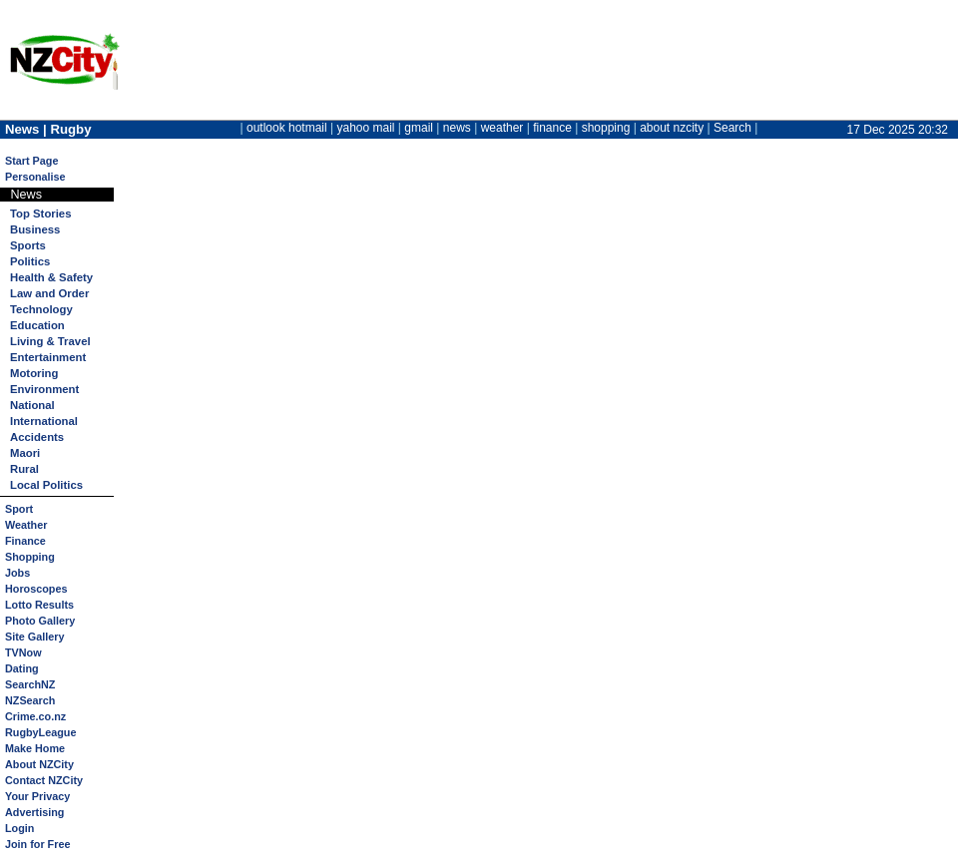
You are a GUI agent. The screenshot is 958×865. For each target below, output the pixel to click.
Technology (41, 309)
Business (35, 229)
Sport (19, 509)
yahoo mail (366, 128)
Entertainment (48, 357)
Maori (25, 453)
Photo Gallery (40, 621)
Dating (22, 668)
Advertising (34, 812)
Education (37, 325)
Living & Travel (50, 341)
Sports (28, 245)
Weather (26, 525)
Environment (44, 389)
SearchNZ (30, 684)
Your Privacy (37, 796)
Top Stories (40, 213)
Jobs (17, 573)
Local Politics (46, 485)
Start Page (31, 161)
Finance (25, 541)
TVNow (23, 652)
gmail (418, 128)
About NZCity (39, 764)
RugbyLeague (40, 732)
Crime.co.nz (35, 716)
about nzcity (672, 128)
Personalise (35, 177)
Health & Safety (51, 277)
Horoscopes (36, 589)
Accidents (37, 437)
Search (732, 128)
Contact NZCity (44, 780)
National (32, 405)
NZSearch (30, 700)
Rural (24, 469)
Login (19, 828)
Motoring (34, 373)
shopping (606, 128)
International (44, 421)
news (457, 128)
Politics (30, 261)
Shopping (30, 557)
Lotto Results (39, 605)
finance (552, 128)
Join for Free (37, 844)
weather (502, 128)
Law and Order (49, 293)
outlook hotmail (286, 128)
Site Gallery (34, 637)
